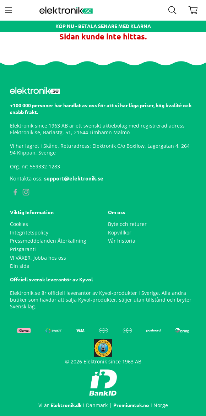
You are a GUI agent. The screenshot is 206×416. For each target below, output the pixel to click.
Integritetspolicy (29, 232)
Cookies (19, 224)
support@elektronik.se (73, 178)
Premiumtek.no (131, 405)
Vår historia (121, 240)
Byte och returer (127, 224)
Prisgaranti (23, 249)
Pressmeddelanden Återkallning (48, 240)
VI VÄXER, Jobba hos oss (38, 257)
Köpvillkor (119, 232)
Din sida (19, 266)
